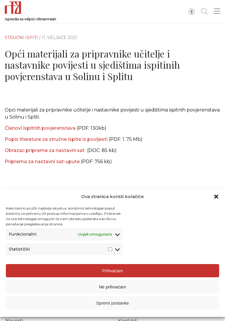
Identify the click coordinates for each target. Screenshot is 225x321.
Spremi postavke (112, 305)
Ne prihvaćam (112, 289)
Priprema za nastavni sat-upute (43, 161)
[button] (216, 199)
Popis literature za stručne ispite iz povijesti (57, 139)
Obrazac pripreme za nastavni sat (46, 150)
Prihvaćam (112, 273)
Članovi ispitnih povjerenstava (40, 128)
